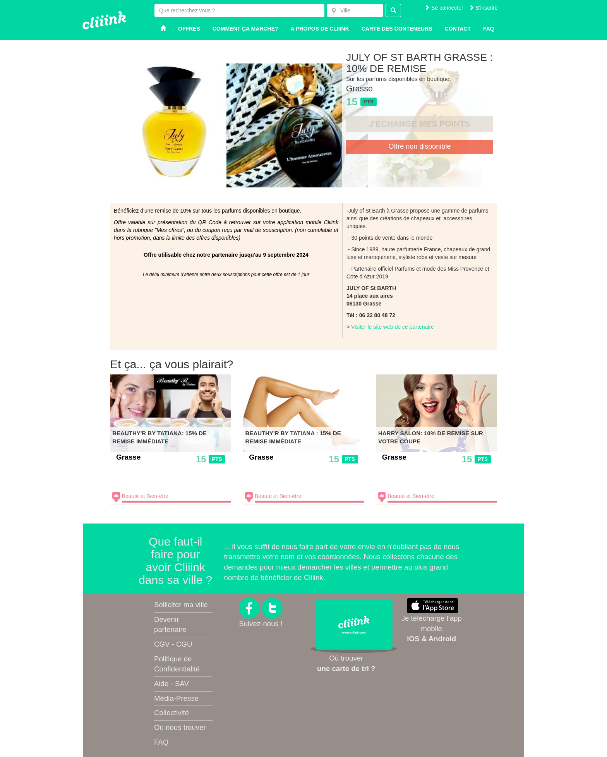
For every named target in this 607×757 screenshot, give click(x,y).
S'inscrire (483, 8)
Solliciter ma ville (181, 605)
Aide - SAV (171, 684)
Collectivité (171, 713)
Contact (458, 29)
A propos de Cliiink (320, 29)
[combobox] (355, 10)
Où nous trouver (180, 727)
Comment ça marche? (245, 29)
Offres (189, 29)
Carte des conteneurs (397, 29)
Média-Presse (176, 698)
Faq (488, 29)
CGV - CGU (173, 644)
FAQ (161, 742)
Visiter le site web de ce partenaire (392, 327)
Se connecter (443, 8)
